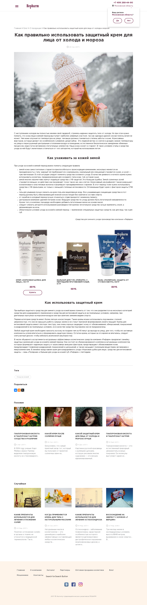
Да (117, 20)
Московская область (123, 6)
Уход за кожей (23, 377)
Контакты (38, 575)
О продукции (35, 28)
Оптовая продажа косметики (89, 570)
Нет (129, 20)
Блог (25, 28)
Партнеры (65, 570)
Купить (32, 292)
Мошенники (22, 575)
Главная (17, 28)
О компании (35, 570)
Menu (16, 5)
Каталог (51, 570)
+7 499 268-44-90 (123, 3)
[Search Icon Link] (57, 574)
